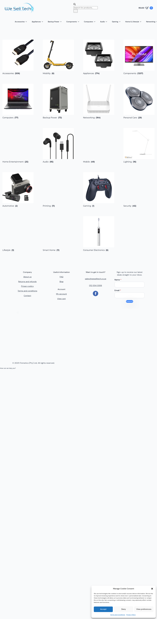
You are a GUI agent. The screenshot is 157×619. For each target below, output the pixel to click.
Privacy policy (27, 286)
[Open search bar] (74, 4)
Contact (27, 295)
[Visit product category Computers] (18, 101)
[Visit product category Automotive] (18, 189)
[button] (152, 588)
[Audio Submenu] (107, 21)
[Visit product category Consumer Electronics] (98, 233)
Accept (103, 609)
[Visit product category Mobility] (58, 57)
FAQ (61, 277)
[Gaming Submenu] (120, 21)
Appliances (36, 22)
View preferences (143, 609)
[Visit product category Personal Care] (139, 101)
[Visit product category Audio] (58, 145)
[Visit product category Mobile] (98, 145)
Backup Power (53, 22)
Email (118, 290)
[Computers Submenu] (95, 21)
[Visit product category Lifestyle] (18, 233)
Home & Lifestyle (132, 22)
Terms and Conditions (117, 615)
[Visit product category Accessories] (18, 57)
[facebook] (95, 293)
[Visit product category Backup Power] (58, 101)
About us (27, 277)
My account (61, 294)
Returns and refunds (27, 281)
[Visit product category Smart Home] (58, 233)
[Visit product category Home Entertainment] (18, 145)
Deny (123, 609)
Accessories (20, 22)
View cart (61, 298)
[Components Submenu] (79, 21)
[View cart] (146, 8)
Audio (102, 22)
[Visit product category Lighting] (139, 145)
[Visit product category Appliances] (98, 57)
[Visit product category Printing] (58, 189)
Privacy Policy (131, 615)
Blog (61, 281)
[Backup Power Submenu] (61, 21)
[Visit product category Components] (139, 57)
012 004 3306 (95, 285)
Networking (150, 22)
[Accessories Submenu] (27, 21)
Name (118, 280)
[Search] (75, 11)
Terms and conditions (27, 291)
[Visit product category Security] (139, 189)
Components (71, 22)
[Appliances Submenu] (43, 21)
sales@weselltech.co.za (95, 278)
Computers (88, 22)
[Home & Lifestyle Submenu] (141, 21)
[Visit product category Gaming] (98, 189)
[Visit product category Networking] (98, 101)
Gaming (115, 22)
